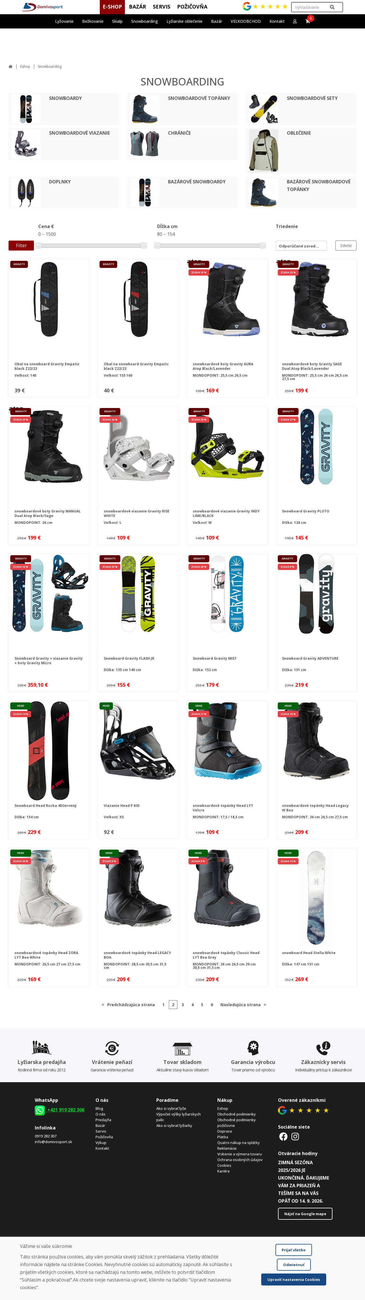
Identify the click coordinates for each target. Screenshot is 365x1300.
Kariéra (223, 1171)
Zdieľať (346, 245)
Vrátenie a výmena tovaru (239, 1154)
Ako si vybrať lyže (171, 1108)
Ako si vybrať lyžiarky (174, 1125)
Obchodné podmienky (236, 1114)
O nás (101, 1114)
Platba (222, 1136)
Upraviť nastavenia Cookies (293, 1279)
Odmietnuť (294, 1264)
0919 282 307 (45, 1136)
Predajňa (103, 1119)
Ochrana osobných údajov (240, 1159)
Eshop (25, 66)
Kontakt (277, 21)
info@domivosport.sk (53, 1141)
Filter (21, 245)
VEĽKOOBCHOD (246, 21)
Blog (99, 1108)
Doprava (224, 1131)
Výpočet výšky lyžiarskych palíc (178, 1117)
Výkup (101, 1142)
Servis (101, 1131)
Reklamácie (227, 1148)
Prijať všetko (294, 1249)
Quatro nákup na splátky (238, 1142)
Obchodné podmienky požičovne (236, 1122)
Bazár (100, 1125)
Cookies (224, 1165)
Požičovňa (104, 1136)
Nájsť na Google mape (305, 1213)
